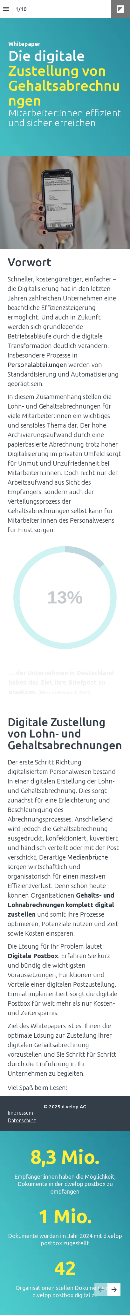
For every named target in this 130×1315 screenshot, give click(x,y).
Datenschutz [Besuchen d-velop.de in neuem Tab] (22, 1120)
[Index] (6, 9)
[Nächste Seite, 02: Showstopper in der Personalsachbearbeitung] (113, 1289)
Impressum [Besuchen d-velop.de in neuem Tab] (20, 1113)
